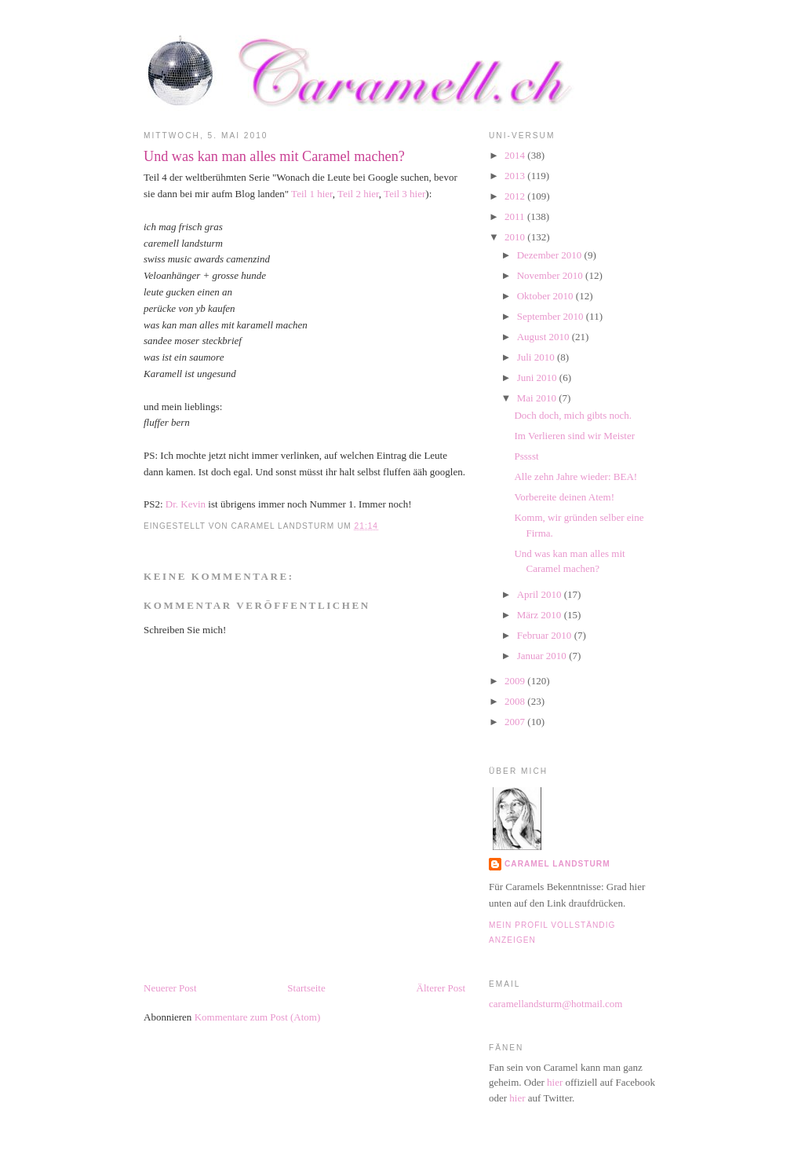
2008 (515, 701)
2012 (515, 196)
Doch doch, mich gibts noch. (572, 415)
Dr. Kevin (186, 504)
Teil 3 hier (404, 194)
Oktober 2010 (546, 296)
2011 (515, 216)
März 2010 (540, 615)
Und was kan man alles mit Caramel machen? (274, 156)
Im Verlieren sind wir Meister (574, 436)
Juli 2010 (537, 357)
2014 (515, 155)
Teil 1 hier (311, 194)
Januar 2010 (543, 655)
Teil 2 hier (358, 194)
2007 (515, 721)
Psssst (526, 456)
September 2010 (551, 316)
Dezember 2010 (551, 255)
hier (555, 1082)
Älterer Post (441, 988)
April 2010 (540, 594)
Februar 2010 (545, 635)
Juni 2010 (538, 377)
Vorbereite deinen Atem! (564, 497)
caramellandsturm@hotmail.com (555, 1004)
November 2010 (551, 275)
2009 (515, 681)
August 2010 (544, 337)
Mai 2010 (538, 398)
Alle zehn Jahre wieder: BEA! (575, 476)
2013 (515, 175)
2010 (515, 237)
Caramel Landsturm (557, 863)
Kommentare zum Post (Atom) (258, 1017)
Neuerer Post (170, 988)
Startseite (306, 988)
